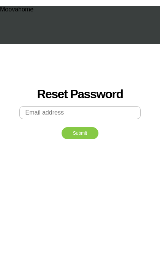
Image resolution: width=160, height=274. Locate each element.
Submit (80, 133)
